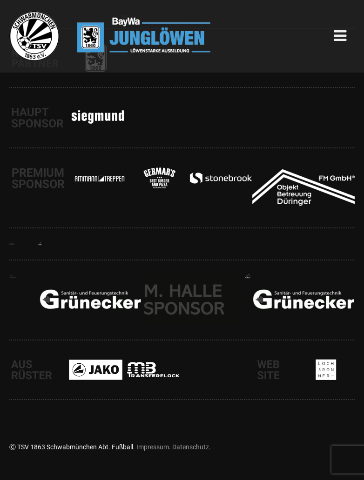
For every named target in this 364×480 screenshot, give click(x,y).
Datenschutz (190, 447)
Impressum (152, 447)
